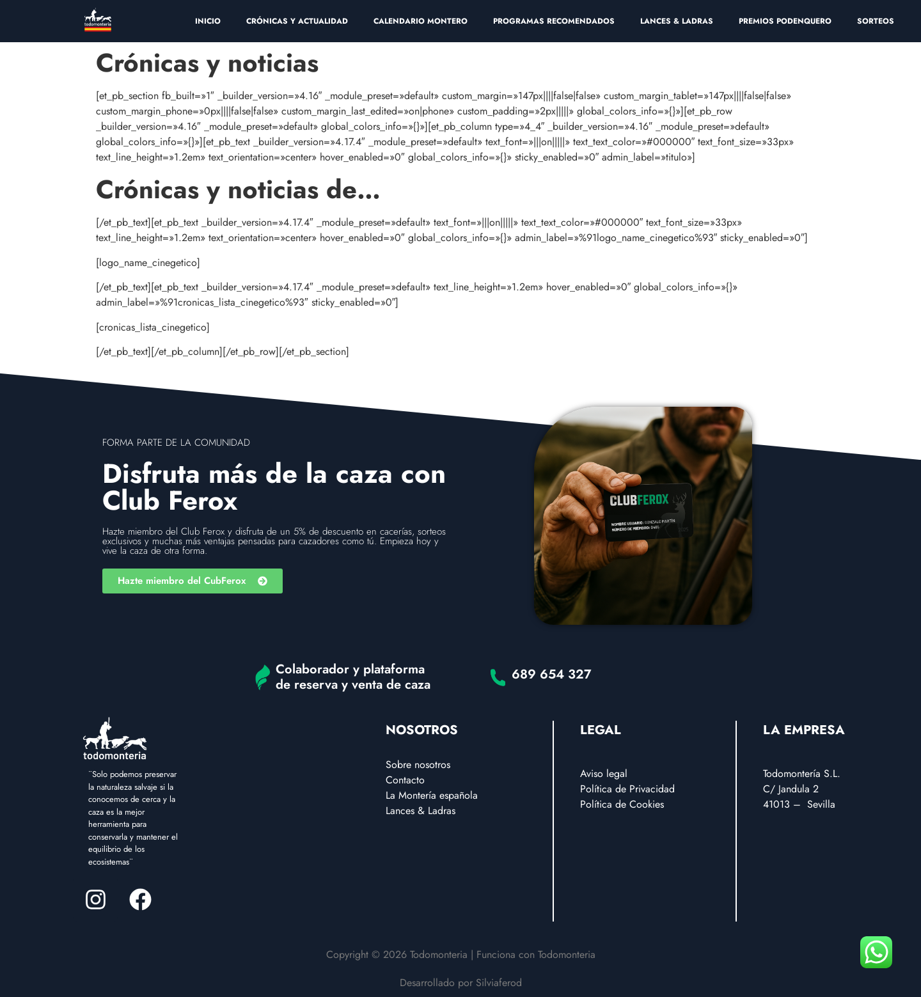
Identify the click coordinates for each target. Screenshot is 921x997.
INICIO (208, 21)
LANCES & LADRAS (676, 21)
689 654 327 (552, 674)
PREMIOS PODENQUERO (785, 21)
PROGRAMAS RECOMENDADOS (554, 21)
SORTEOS (875, 21)
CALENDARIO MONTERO (421, 21)
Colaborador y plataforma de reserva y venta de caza (353, 677)
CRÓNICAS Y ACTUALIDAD (297, 21)
